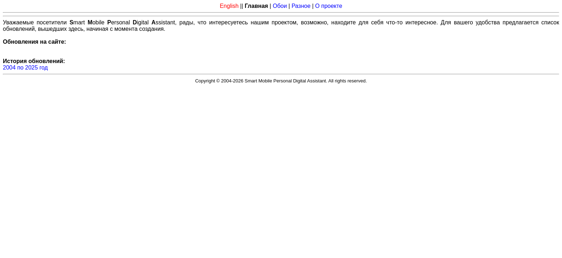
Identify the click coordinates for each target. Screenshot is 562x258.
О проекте (328, 6)
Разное (300, 6)
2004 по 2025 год (25, 67)
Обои (280, 6)
